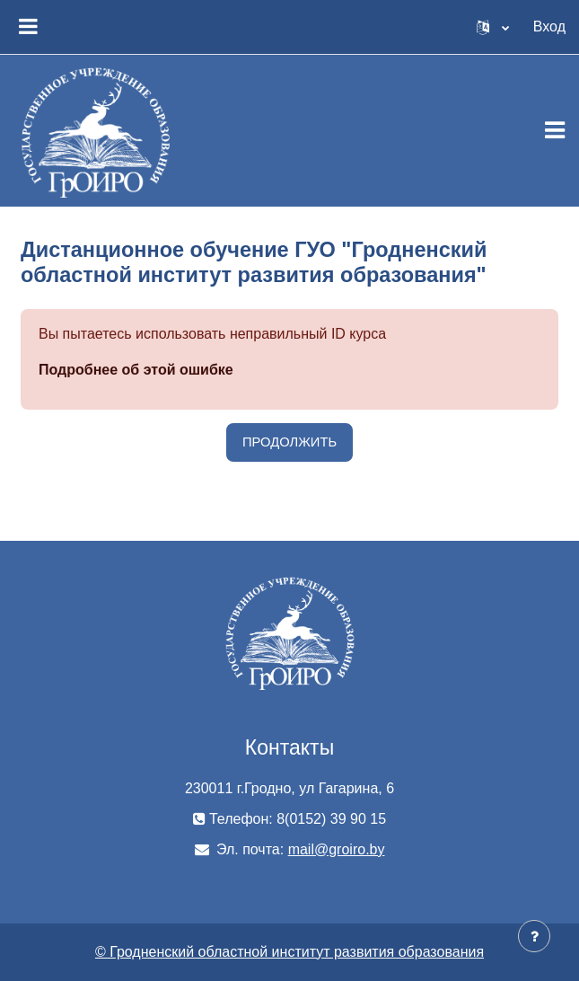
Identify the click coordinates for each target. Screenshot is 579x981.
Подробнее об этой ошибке (136, 369)
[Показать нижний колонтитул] (534, 936)
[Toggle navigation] (555, 130)
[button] (493, 27)
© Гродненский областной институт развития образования (289, 951)
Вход (549, 26)
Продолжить (289, 442)
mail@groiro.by (336, 849)
